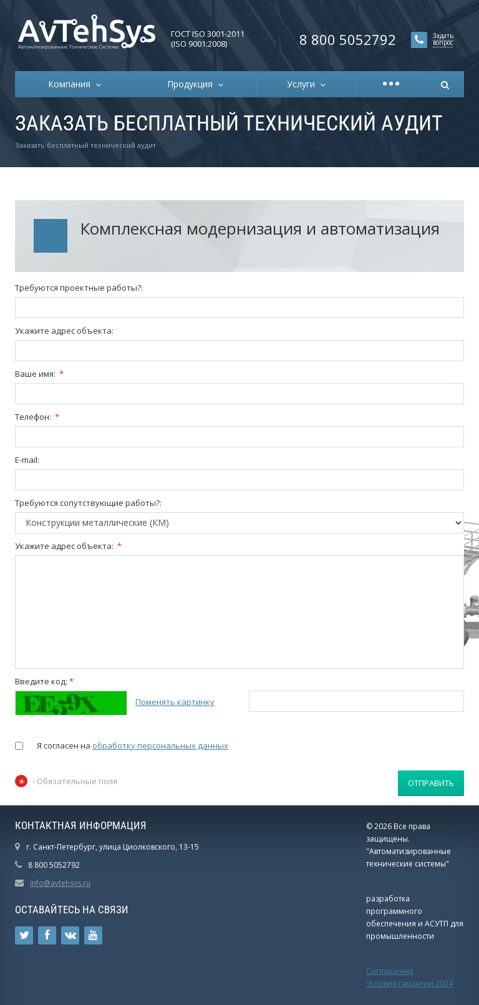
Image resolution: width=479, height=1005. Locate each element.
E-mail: (27, 459)
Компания (71, 84)
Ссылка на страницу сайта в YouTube (93, 935)
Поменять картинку (175, 701)
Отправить (431, 783)
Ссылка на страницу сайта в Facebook (47, 935)
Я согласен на (132, 745)
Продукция (192, 84)
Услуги (303, 84)
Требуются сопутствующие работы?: (88, 502)
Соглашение (390, 971)
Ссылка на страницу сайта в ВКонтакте (70, 935)
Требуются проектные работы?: (79, 287)
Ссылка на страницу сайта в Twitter (24, 935)
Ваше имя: (39, 373)
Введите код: (44, 681)
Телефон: (37, 416)
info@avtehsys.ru (60, 883)
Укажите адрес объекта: (64, 330)
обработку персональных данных (160, 745)
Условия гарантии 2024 (409, 983)
